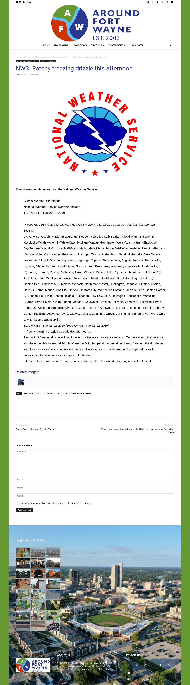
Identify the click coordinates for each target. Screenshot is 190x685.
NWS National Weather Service (36, 57)
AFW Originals (61, 45)
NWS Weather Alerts (60, 57)
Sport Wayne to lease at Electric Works (35, 429)
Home (46, 45)
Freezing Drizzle (48, 393)
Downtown (80, 45)
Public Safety (138, 45)
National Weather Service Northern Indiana (74, 393)
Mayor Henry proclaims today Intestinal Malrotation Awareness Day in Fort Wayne (137, 431)
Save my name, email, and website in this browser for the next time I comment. (55, 503)
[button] (170, 45)
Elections (97, 45)
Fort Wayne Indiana (31, 393)
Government (117, 45)
